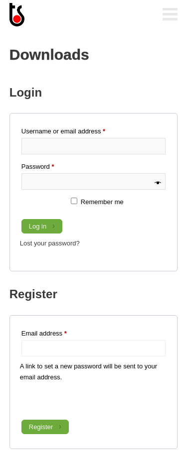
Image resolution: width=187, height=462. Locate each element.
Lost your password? (50, 243)
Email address (57, 332)
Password (50, 165)
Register (41, 427)
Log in (37, 226)
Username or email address (76, 130)
